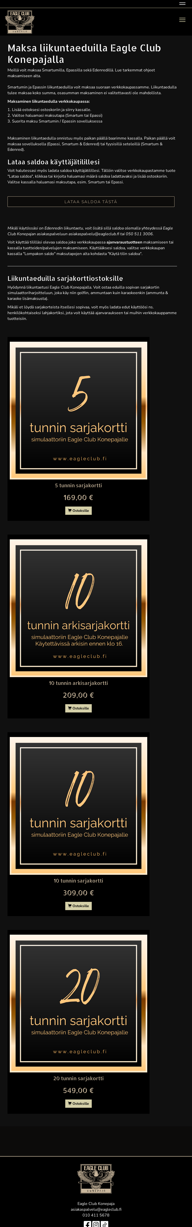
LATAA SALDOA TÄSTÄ (91, 202)
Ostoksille (78, 510)
